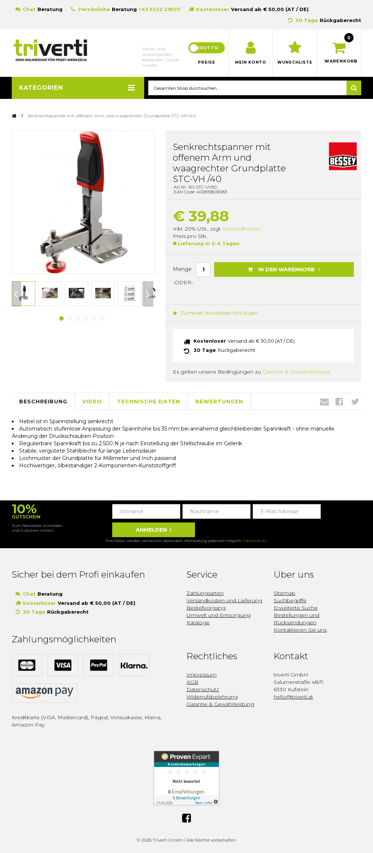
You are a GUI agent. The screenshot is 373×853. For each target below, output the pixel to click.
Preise (207, 62)
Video (92, 400)
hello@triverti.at (293, 696)
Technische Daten (148, 400)
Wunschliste (295, 62)
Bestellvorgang (205, 607)
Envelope (324, 401)
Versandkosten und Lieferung (224, 600)
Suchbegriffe (290, 600)
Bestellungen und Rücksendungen (296, 618)
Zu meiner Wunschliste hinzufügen (214, 313)
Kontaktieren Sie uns (300, 629)
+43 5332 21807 (159, 9)
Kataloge (198, 622)
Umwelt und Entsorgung (218, 614)
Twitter (355, 401)
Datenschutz (255, 540)
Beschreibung (43, 400)
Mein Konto (250, 62)
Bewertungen (219, 400)
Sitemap (284, 592)
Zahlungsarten (205, 592)
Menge (182, 269)
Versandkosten (242, 229)
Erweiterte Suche (296, 607)
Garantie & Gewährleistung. (296, 371)
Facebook (339, 401)
